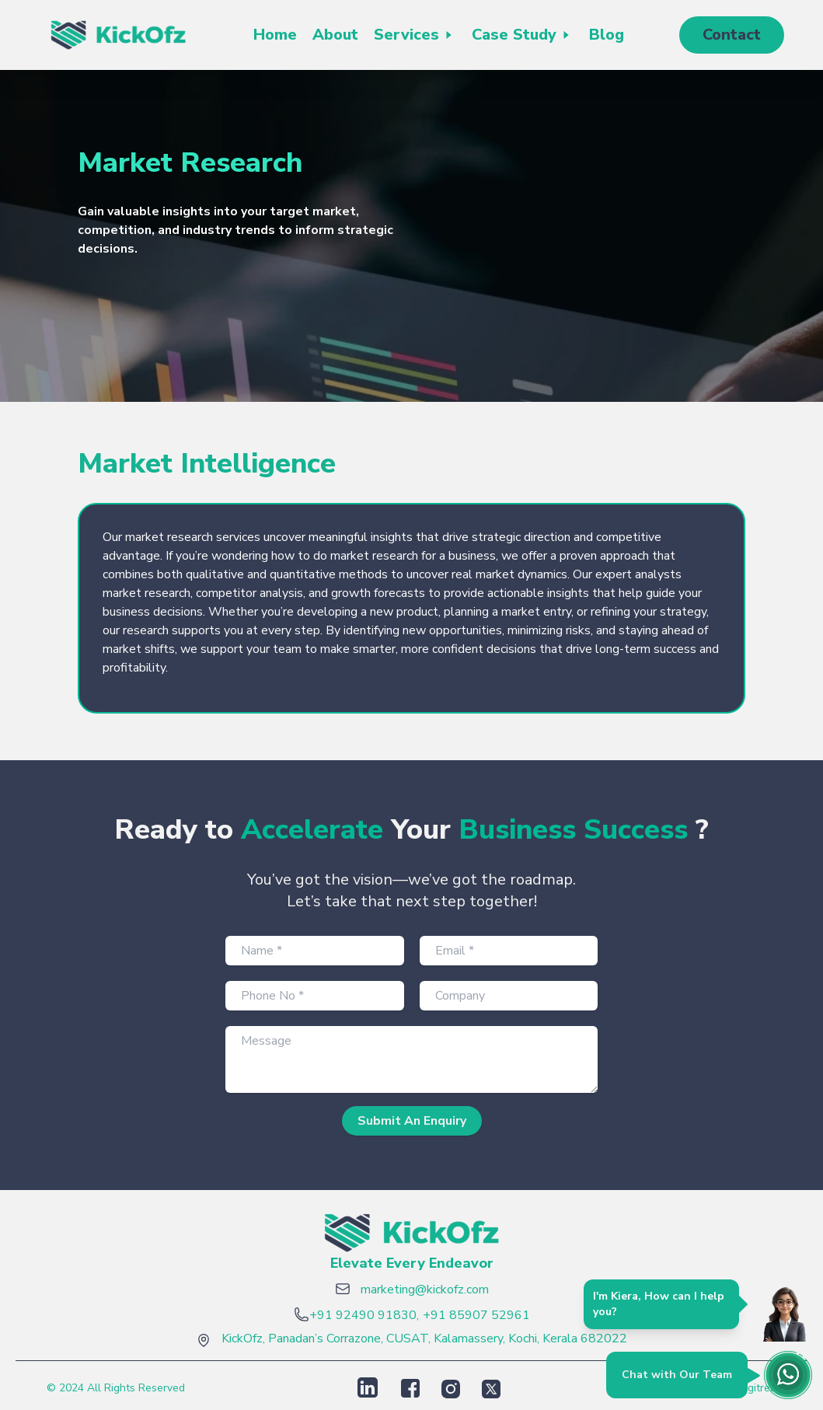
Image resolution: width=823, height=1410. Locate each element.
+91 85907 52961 (476, 1315)
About (335, 34)
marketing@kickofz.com (425, 1289)
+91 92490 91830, (364, 1315)
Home (275, 34)
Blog (606, 34)
